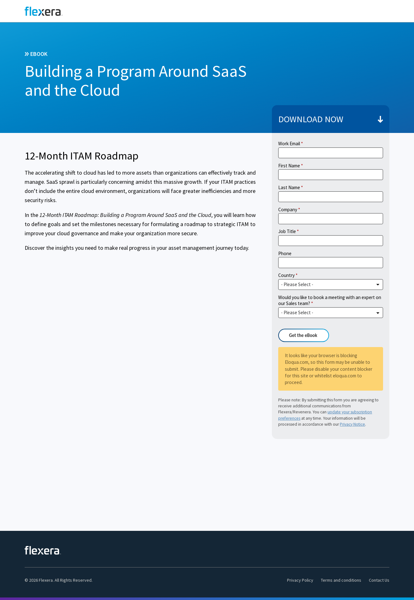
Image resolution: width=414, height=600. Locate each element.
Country (286, 275)
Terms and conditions (341, 580)
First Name (289, 166)
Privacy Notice (352, 424)
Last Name (289, 187)
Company (287, 210)
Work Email (289, 144)
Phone (284, 253)
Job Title (287, 231)
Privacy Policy (300, 580)
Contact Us (379, 580)
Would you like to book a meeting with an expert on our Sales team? (329, 300)
